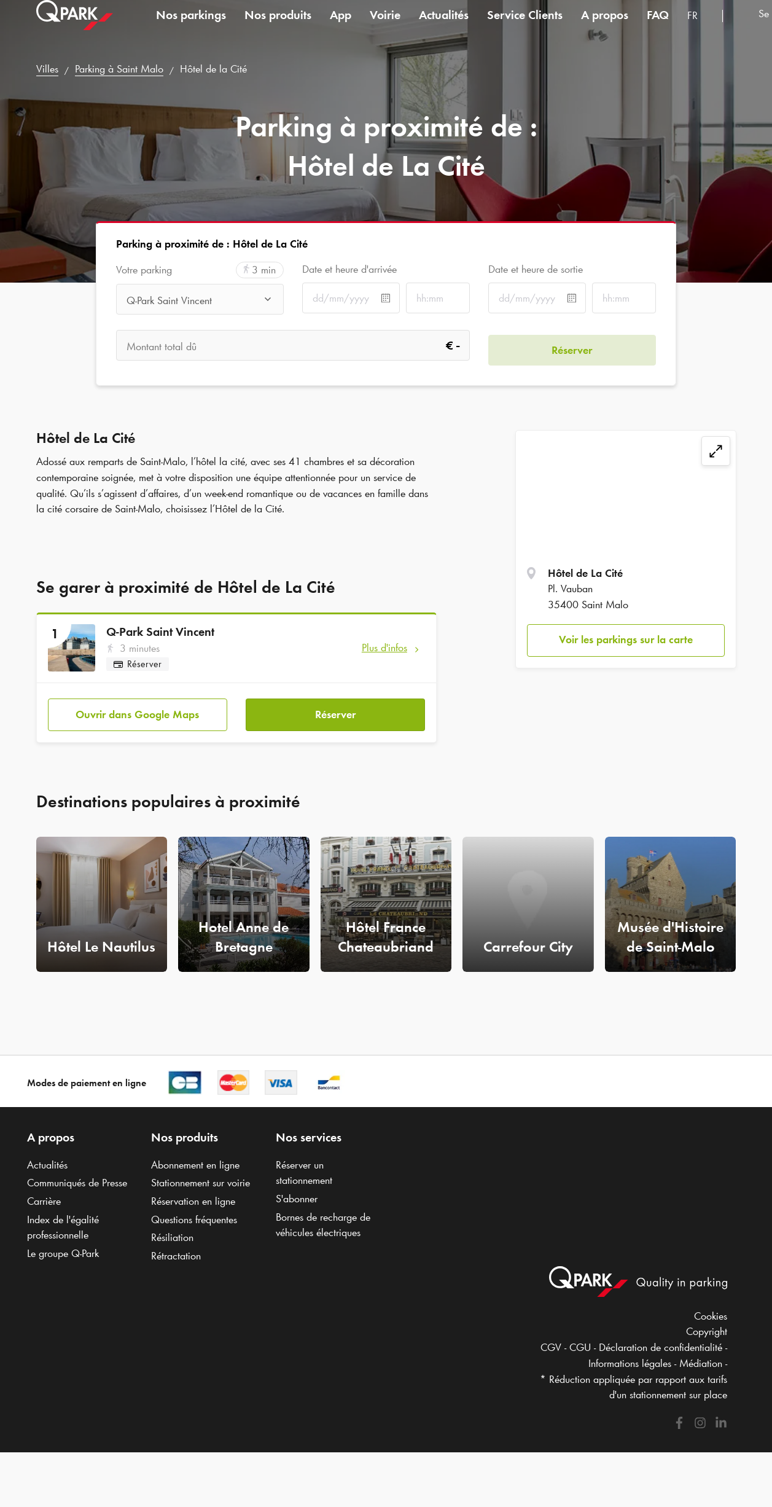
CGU (580, 1347)
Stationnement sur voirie (200, 1182)
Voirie (385, 27)
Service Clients (525, 27)
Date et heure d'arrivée (349, 269)
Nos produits (277, 27)
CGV (550, 1347)
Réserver (335, 710)
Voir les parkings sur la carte (626, 639)
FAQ (658, 27)
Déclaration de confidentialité (660, 1347)
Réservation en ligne (193, 1201)
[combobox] (700, 29)
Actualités (444, 27)
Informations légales (629, 1363)
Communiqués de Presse (77, 1182)
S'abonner (297, 1198)
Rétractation (176, 1255)
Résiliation (172, 1237)
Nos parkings (191, 27)
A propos (604, 27)
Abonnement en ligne (195, 1165)
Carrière (44, 1201)
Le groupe (63, 1253)
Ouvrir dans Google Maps (137, 710)
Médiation (700, 1363)
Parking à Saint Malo (119, 69)
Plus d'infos (384, 647)
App (340, 27)
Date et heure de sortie (535, 269)
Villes (47, 69)
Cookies (710, 1316)
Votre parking (144, 270)
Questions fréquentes (194, 1219)
